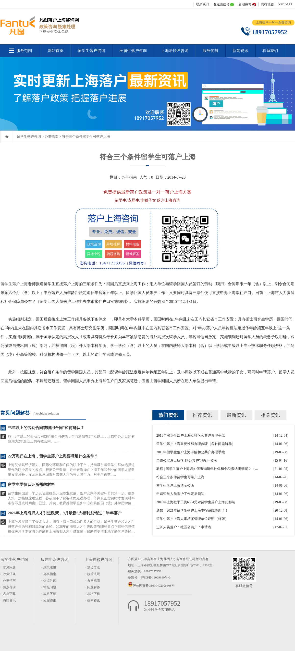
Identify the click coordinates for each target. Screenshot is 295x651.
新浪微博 (245, 4)
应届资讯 (49, 600)
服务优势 (210, 51)
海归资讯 (9, 600)
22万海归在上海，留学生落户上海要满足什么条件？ (53, 456)
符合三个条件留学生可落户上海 (86, 136)
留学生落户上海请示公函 (175, 485)
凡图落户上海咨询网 (142, 559)
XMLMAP (285, 4)
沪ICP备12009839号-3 (156, 577)
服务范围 (24, 51)
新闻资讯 (240, 51)
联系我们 (202, 4)
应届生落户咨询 (133, 51)
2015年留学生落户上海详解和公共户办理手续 (190, 452)
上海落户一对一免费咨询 (273, 22)
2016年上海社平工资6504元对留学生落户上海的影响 (195, 502)
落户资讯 (93, 600)
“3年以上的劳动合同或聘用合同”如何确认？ (46, 428)
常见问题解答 (15, 413)
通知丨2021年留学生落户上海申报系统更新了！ (192, 510)
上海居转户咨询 (174, 51)
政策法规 (9, 574)
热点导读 (9, 587)
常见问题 (9, 567)
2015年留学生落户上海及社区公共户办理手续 (190, 435)
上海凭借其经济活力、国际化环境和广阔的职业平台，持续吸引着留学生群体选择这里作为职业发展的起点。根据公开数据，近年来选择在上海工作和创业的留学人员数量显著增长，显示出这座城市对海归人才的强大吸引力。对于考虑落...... (71, 470)
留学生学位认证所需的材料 (31, 484)
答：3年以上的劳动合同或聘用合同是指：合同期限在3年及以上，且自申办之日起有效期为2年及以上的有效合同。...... (71, 439)
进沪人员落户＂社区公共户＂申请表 (183, 527)
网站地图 (267, 4)
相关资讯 (270, 415)
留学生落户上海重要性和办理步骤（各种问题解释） (195, 444)
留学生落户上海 (14, 284)
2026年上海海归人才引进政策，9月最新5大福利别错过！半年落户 (65, 513)
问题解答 (93, 587)
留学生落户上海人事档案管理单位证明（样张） (192, 519)
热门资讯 (168, 415)
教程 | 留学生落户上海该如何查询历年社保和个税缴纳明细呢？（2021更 (207, 469)
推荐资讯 (202, 415)
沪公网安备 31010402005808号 (154, 585)
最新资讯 (236, 415)
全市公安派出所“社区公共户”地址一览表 (187, 460)
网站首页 (55, 51)
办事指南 (51, 136)
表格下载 (9, 594)
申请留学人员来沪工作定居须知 (180, 494)
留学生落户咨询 (91, 51)
